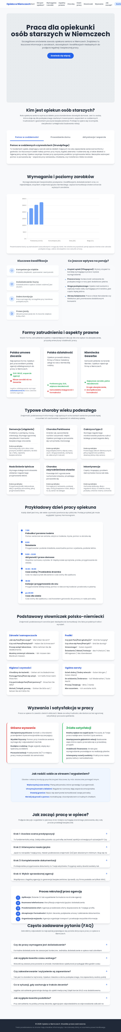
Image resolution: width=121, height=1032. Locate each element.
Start (32, 4)
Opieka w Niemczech (18, 4)
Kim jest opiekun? (40, 4)
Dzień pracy (79, 4)
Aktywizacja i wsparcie (94, 139)
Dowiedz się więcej (60, 55)
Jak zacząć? (109, 4)
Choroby (71, 4)
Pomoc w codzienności (27, 139)
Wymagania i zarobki (51, 4)
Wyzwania (99, 4)
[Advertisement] (61, 75)
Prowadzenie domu (60, 139)
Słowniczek (88, 4)
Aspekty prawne (62, 4)
